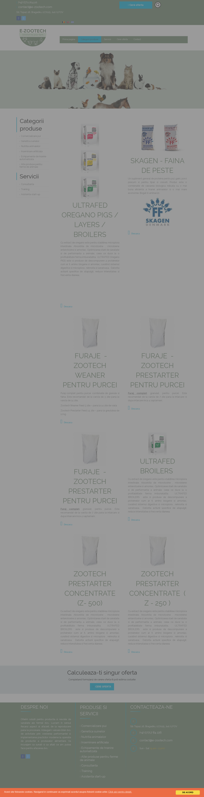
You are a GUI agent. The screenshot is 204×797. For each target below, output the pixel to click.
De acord (187, 792)
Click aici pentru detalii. (120, 792)
